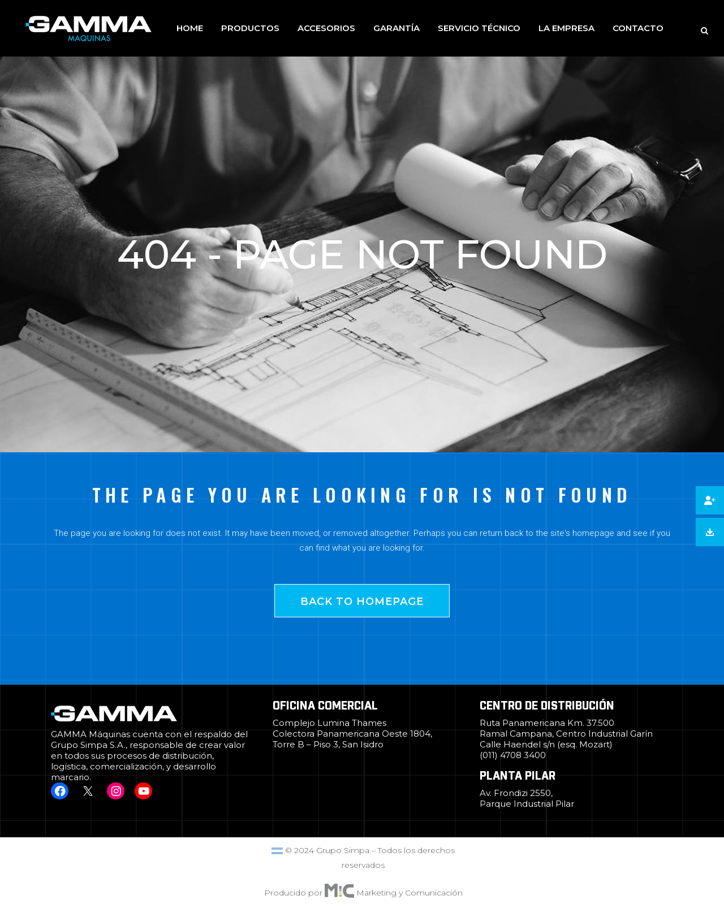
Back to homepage (362, 601)
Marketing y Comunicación (409, 893)
